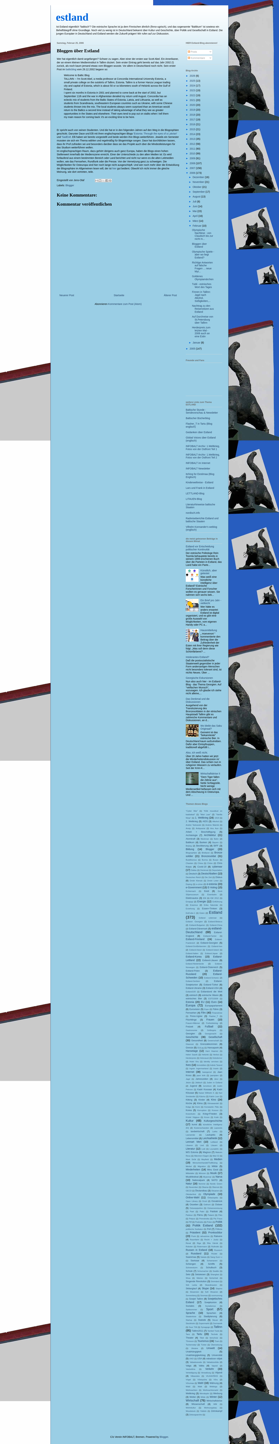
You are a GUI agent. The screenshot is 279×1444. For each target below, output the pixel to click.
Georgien (190, 1033)
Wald (188, 1386)
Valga (188, 1365)
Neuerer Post (66, 295)
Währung (214, 1383)
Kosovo (215, 1110)
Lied (202, 1145)
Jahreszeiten (202, 1079)
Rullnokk (215, 1246)
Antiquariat (200, 828)
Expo (206, 1009)
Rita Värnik (212, 1243)
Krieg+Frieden (210, 1114)
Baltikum (190, 842)
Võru (216, 1380)
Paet (192, 1211)
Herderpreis (191, 1058)
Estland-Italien (192, 953)
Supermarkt (204, 1323)
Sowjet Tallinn (196, 1299)
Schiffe (211, 1264)
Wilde (203, 1397)
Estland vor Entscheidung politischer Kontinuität (200, 548)
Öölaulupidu (212, 1198)
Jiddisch (198, 1082)
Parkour (189, 1215)
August (197, 196)
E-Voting (212, 887)
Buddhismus (191, 860)
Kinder (201, 1100)
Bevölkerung (202, 846)
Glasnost (190, 1044)
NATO (215, 1180)
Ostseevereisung (214, 1208)
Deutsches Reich (193, 877)
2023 (193, 90)
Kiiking (189, 1100)
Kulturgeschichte (213, 1120)
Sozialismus (210, 1306)
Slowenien (194, 1292)
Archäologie (192, 835)
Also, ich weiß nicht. (197, 752)
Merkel (189, 1166)
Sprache (190, 1312)
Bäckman (205, 839)
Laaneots (218, 1128)
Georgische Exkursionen (199, 677)
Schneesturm (192, 1267)
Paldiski (214, 1211)
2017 (193, 119)
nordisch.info (193, 512)
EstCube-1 (190, 913)
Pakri (202, 1211)
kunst (194, 1124)
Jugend (193, 1086)
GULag (200, 1048)
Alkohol (215, 821)
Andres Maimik (212, 825)
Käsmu (202, 1096)
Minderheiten (193, 1169)
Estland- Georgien (194, 922)
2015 (193, 129)
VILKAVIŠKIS (212, 1376)
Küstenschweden (201, 1128)
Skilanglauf (191, 1288)
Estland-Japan (211, 953)
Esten (202, 913)
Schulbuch (211, 1267)
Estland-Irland (195, 950)
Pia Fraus (218, 1219)
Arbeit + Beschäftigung (200, 832)
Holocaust (204, 1058)
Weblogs (213, 1386)
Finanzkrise (217, 1013)
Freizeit (189, 1026)
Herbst (216, 1055)
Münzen (202, 1173)
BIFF (216, 846)
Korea (189, 1110)
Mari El (216, 1156)
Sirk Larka (191, 1285)
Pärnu (200, 1215)
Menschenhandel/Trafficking (205, 1163)
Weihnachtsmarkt (210, 1390)
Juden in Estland (214, 1082)
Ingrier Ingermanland (198, 1068)
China (200, 863)
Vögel (188, 1380)
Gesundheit (197, 1040)
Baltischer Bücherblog (198, 418)
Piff (190, 1222)
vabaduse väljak (214, 1358)
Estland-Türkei (211, 984)
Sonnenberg (191, 1295)
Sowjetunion (210, 1302)
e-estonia (212, 884)
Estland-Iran (217, 946)
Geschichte (192, 1037)
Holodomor (217, 1058)
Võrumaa (190, 1383)
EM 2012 (214, 898)
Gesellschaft (215, 1037)
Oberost (215, 1187)
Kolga (188, 1107)
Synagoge (205, 1327)
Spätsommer (191, 1309)
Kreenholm (190, 1114)
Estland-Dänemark (198, 928)
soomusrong (216, 1295)
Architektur (210, 835)
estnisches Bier (194, 998)
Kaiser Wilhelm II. (207, 1093)
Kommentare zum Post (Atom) (125, 304)
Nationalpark (198, 1180)
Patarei (211, 1215)
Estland (215, 912)
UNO (191, 1359)
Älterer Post (170, 295)
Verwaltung (206, 1373)
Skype (205, 1288)
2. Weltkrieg (192, 821)
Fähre (216, 1009)
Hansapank (213, 1047)
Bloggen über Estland (78, 50)
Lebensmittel (192, 1138)
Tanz (188, 1334)
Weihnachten (191, 1390)
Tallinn (218, 1327)
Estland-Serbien (193, 981)
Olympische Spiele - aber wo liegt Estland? (203, 254)
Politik (219, 1221)
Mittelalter (190, 1173)
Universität (217, 1355)
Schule (189, 1271)
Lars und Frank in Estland (200, 487)
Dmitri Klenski (196, 881)
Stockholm (190, 1323)
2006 (193, 172)
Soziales (190, 1306)
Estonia (190, 1002)
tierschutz (214, 1338)
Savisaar (195, 1260)
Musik (213, 1173)
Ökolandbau (201, 1190)
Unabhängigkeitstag (196, 1355)
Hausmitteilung (209, 630)
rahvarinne (205, 1236)
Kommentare (196, 58)
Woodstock (191, 1411)
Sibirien (199, 1278)
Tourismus (203, 1341)
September (199, 191)
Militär (215, 1166)
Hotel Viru (194, 1061)
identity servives (211, 1061)
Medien (218, 1159)
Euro (214, 1002)
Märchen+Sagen (201, 1156)
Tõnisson (190, 1341)
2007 (193, 168)
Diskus (218, 877)
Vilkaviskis (195, 1376)
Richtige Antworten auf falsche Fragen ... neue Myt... (202, 267)
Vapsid (214, 1366)
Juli (195, 201)
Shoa (188, 1278)
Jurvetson (207, 1086)
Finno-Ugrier (196, 1016)
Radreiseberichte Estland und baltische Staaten (202, 520)
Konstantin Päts (211, 1107)
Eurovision (194, 1009)
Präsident (195, 1232)
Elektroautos (192, 898)
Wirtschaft (192, 1400)
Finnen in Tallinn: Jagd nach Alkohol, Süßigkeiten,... (201, 296)
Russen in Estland (196, 1250)
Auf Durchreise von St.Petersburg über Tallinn (202, 319)
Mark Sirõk (191, 1159)
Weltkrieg (190, 1393)
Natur (189, 1183)
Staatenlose (191, 1316)
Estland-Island (212, 950)
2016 (193, 124)
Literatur (190, 1148)
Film (203, 1012)
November (199, 182)
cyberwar (217, 866)
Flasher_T (213, 1016)
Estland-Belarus (215, 922)
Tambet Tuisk (213, 1331)
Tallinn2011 (197, 1331)
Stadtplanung (210, 1316)
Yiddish (203, 1411)
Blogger (69, 185)
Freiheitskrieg (212, 1023)
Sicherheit (213, 1278)
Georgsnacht (210, 1034)
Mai (195, 211)
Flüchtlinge (191, 1020)
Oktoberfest (191, 1194)
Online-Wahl (192, 1197)
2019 (193, 109)
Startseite (119, 295)
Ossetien (194, 1204)
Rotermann (202, 1246)
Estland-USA (212, 988)
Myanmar (207, 1177)
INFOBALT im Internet (198, 463)
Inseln (216, 1068)
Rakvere (218, 1236)
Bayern (215, 842)
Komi (197, 1107)
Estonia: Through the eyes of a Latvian (155, 133)
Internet (190, 1071)
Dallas (193, 870)
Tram (217, 1341)
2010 (193, 153)
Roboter (189, 1246)
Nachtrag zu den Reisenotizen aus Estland (203, 308)
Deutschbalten (209, 873)
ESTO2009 (213, 999)
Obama (205, 1187)
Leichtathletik (209, 1138)
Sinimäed (215, 1281)
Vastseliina (190, 1369)
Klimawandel (213, 1103)
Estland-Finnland (195, 939)
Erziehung (190, 909)
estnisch (193, 995)
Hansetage (192, 1050)
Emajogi (189, 902)
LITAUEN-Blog (194, 499)
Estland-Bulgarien (197, 925)
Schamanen (212, 1261)
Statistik (202, 1320)
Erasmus (194, 905)
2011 (193, 148)
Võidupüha (202, 1380)
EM (204, 898)
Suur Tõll (193, 1327)
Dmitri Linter (213, 881)
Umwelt (210, 1348)
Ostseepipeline (196, 1208)
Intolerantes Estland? (197, 657)
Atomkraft (190, 839)
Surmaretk (217, 1323)
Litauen (214, 1145)
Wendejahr (204, 1393)
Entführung (217, 902)
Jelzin (188, 1082)
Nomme (202, 1184)
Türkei (203, 1345)
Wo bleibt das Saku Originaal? (211, 727)
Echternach (191, 891)
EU (202, 1002)
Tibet (202, 1338)
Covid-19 (201, 867)
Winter (213, 1396)
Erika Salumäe (211, 905)
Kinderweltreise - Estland (199, 482)
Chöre (210, 863)
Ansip (188, 828)
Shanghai (214, 1274)
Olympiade (209, 1194)
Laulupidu (210, 1135)
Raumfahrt (194, 1240)
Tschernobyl (191, 1345)
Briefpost (206, 853)
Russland (196, 1253)
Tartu (199, 1334)
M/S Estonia (192, 1152)
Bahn (216, 839)
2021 (193, 100)
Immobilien (201, 1065)
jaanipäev (214, 1075)
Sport (209, 1309)
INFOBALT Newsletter (198, 468)
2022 (193, 95)
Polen (209, 1222)
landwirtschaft (197, 1131)
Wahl (200, 1383)
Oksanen (215, 1191)
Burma (205, 860)
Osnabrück (216, 1201)
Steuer (215, 1320)
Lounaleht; (214, 1149)
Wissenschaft (198, 1404)
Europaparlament (213, 1005)
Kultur (190, 1120)
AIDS (205, 821)
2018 (193, 114)
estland (72, 17)
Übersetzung (216, 1345)
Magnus (207, 1152)
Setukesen (200, 1274)
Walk (200, 1386)
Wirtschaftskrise (214, 1401)
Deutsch (193, 873)
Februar (197, 225)
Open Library (192, 1201)
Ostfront (207, 1205)
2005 (193, 348)
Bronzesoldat (208, 856)
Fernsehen (191, 1013)
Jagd (188, 1079)
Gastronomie (191, 1030)
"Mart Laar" (205, 814)
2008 (193, 163)
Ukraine (194, 1348)
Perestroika (204, 1219)
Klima (200, 1103)
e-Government (194, 887)
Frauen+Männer (193, 1023)
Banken (203, 842)
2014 (193, 134)
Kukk (216, 1117)
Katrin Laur (214, 1096)
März (196, 220)
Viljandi (218, 1372)
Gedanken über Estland (199, 432)
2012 (193, 143)
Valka (201, 1365)
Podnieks (199, 1222)
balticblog (71, 69)
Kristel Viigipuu (192, 1117)
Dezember (199, 177)
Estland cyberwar (208, 918)
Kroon (207, 1117)
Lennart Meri (193, 1141)
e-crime (199, 884)
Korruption (202, 1110)
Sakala (203, 1257)
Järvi (216, 1079)
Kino (213, 1099)
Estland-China (216, 925)
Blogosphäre (191, 853)
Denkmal (204, 870)
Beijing (189, 846)
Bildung (190, 849)
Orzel (204, 1201)
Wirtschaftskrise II (210, 773)
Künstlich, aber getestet (209, 572)
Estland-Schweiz (211, 978)
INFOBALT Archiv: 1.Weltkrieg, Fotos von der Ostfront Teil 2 (203, 456)
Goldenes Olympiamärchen (203, 278)
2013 (193, 138)
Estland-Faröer (210, 936)
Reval (188, 1243)
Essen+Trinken (209, 908)
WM (215, 1404)
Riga (199, 1243)
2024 (193, 85)
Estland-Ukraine (194, 988)
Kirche (189, 1103)
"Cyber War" (192, 811)
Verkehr (209, 1369)
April (195, 216)
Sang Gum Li (216, 1257)
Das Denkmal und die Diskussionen (198, 700)
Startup (189, 1320)
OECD (188, 1191)
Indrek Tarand (216, 1065)
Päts (220, 1215)
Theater (189, 1338)
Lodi (203, 1149)
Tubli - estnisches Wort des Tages (202, 286)
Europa (190, 1005)
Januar (197, 342)
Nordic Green (216, 1184)
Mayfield (205, 1159)
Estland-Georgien (209, 943)
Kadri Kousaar (204, 1089)
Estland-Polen (193, 971)
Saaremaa (191, 1257)
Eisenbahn (212, 894)
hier (114, 168)
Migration (202, 1166)
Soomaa (204, 1295)
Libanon (189, 1145)
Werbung (217, 1393)
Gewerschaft (213, 1041)
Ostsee (218, 1204)
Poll (209, 1229)
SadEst (66, 137)
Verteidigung (191, 1373)
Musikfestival (192, 1177)
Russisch (218, 1250)
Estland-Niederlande (195, 964)
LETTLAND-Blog (195, 493)
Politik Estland (203, 1225)
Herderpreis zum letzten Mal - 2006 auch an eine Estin (201, 332)
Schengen (191, 1264)
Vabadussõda (213, 1362)
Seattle (216, 1271)
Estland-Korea (194, 956)
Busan (216, 860)
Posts (192, 51)
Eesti (206, 891)
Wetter (192, 1397)
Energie (201, 901)
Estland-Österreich (209, 967)
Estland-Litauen (210, 960)
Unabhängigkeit (193, 1351)
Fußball (209, 1026)
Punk (193, 1236)
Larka (214, 1131)
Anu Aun (214, 828)
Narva (219, 1176)
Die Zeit (208, 877)
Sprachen (211, 1313)
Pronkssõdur (215, 1232)
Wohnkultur (191, 1408)
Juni (195, 206)
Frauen (210, 1019)
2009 (193, 158)
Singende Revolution (196, 1281)
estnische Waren (210, 995)
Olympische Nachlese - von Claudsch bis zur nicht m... (202, 234)
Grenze (189, 1047)
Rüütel (214, 1254)
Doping (189, 884)
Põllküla (218, 1229)
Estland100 (191, 992)
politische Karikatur (194, 1229)
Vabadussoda (196, 1362)
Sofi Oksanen (211, 1292)
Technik (214, 1334)
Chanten (189, 863)
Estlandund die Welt (211, 991)
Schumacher (203, 1271)
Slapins (219, 1288)
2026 (193, 75)
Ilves (188, 1065)
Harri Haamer (212, 1051)
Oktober (197, 187)
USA (199, 1358)
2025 (193, 80)
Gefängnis (211, 1030)
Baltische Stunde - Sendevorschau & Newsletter (202, 411)
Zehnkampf (216, 1411)
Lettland (214, 1142)
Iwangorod (207, 1072)
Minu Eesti (212, 1169)
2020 (193, 105)
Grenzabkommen (208, 1044)
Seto (188, 1274)
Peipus (192, 1219)
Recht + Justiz (211, 1240)
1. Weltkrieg (201, 817)
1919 (217, 818)
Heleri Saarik (192, 1055)
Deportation (217, 870)
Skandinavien (211, 1285)
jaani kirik (201, 1075)
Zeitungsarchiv (195, 1415)
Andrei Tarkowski (193, 825)
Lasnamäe (190, 1135)
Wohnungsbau (210, 1408)
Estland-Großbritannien (196, 946)
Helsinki (205, 1055)
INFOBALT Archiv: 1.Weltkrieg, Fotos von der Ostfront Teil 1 (203, 448)
